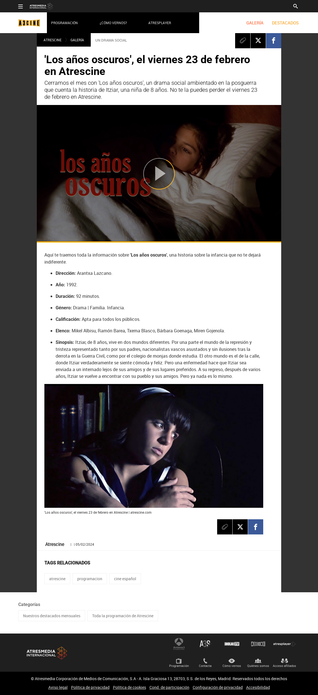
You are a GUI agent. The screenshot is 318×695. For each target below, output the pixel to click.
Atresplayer (159, 22)
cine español (125, 578)
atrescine (57, 578)
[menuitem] (255, 22)
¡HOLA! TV (232, 644)
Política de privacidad (90, 687)
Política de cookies (129, 687)
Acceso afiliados (284, 666)
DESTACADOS (285, 23)
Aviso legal (58, 687)
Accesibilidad (258, 687)
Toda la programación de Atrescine (122, 615)
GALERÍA (255, 23)
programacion (89, 578)
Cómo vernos (231, 666)
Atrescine (53, 40)
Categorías (29, 604)
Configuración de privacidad (218, 687)
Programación (64, 22)
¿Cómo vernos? (113, 22)
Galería (77, 40)
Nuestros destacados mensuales (51, 615)
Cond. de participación (169, 687)
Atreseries (205, 644)
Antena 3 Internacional (179, 644)
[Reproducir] (159, 173)
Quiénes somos (258, 666)
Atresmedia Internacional (46, 653)
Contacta (205, 666)
